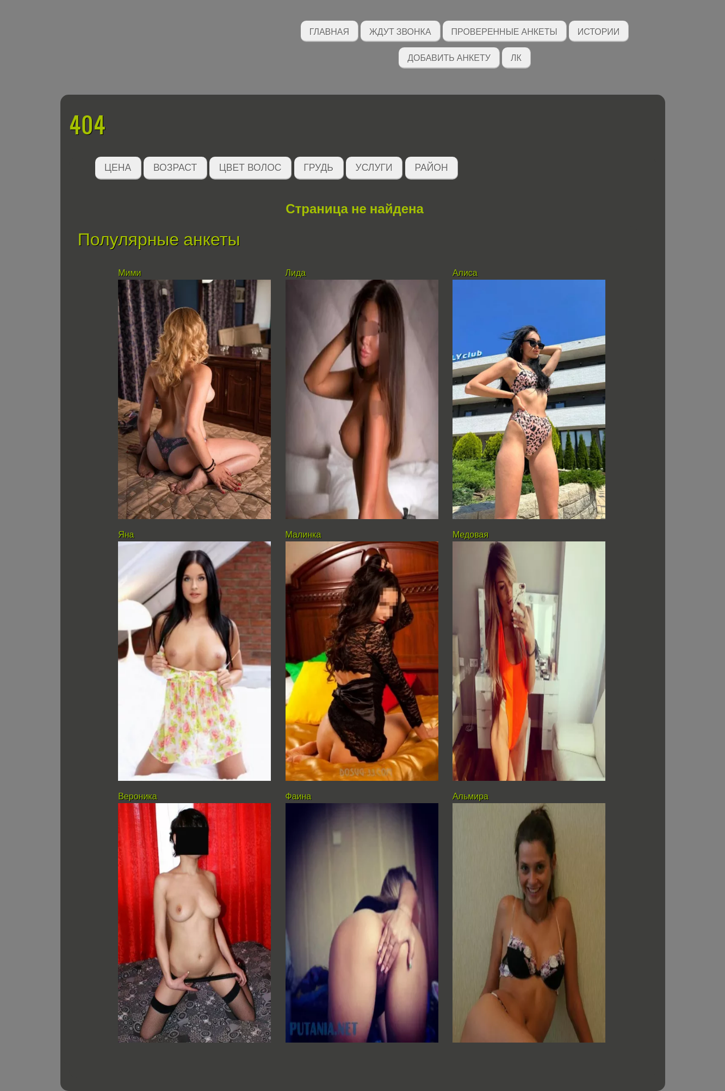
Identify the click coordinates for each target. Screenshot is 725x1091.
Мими (129, 273)
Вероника (137, 796)
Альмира (470, 796)
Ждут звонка (400, 30)
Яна (126, 534)
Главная (329, 30)
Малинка (303, 534)
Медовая (470, 534)
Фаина (299, 796)
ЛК (516, 57)
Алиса (465, 273)
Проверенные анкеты (504, 30)
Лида (296, 273)
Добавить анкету (449, 57)
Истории (599, 30)
